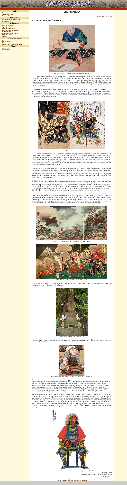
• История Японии (7, 25)
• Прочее (4, 36)
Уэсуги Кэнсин (55, 181)
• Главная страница (8, 13)
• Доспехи (5, 40)
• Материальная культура (10, 33)
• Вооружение (6, 41)
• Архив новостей (7, 14)
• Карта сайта (6, 16)
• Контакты (5, 48)
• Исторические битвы (9, 28)
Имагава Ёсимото (86, 82)
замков (44, 164)
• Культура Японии (8, 27)
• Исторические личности (10, 30)
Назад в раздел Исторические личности (72, 480)
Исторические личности (104, 16)
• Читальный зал (7, 34)
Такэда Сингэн (58, 91)
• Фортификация (7, 31)
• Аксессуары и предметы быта (12, 44)
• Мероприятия (6, 21)
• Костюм (4, 43)
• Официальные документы (11, 19)
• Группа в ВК (6, 49)
